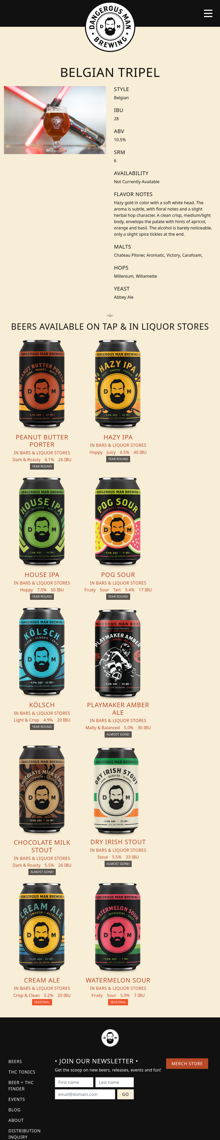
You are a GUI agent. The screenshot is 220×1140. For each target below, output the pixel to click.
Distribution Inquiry (24, 1006)
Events (16, 971)
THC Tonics (21, 944)
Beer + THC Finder (21, 958)
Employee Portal (159, 1131)
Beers (15, 933)
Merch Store (187, 935)
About (16, 992)
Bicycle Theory (132, 1131)
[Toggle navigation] (208, 13)
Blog (14, 982)
